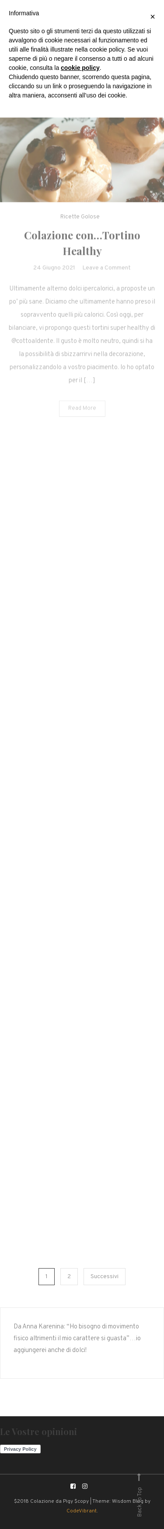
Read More (82, 414)
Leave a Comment (106, 273)
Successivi (105, 1276)
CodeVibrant (81, 1511)
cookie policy (80, 67)
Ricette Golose (80, 222)
